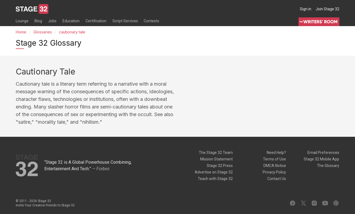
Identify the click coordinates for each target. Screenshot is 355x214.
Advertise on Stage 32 (214, 172)
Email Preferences (323, 152)
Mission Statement (216, 159)
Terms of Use (274, 159)
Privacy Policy (274, 172)
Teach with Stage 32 (215, 178)
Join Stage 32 (327, 9)
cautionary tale (72, 32)
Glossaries (42, 32)
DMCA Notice (274, 165)
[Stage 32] (32, 9)
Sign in (305, 9)
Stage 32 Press (220, 165)
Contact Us (276, 178)
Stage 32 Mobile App (321, 159)
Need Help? (276, 152)
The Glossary (328, 165)
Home (21, 32)
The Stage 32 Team (216, 152)
